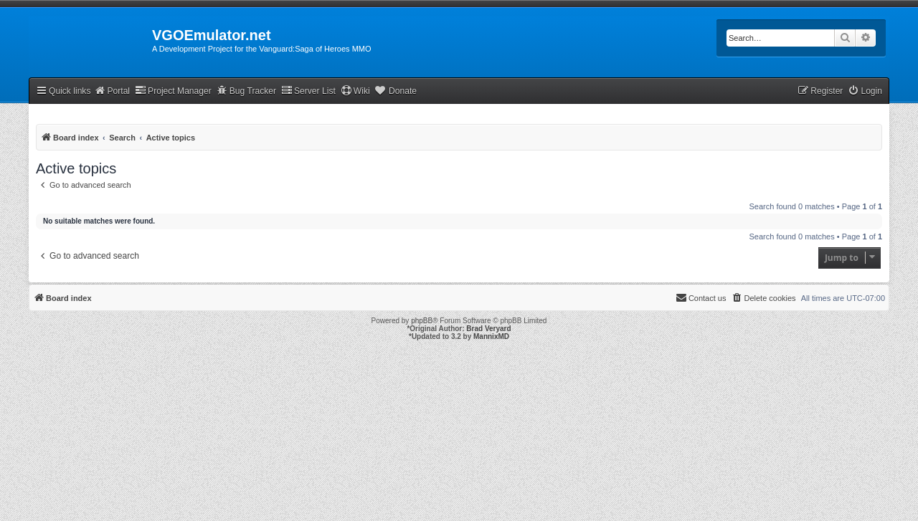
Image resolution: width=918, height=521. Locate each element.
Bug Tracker (246, 90)
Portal (112, 90)
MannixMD (491, 336)
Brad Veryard (488, 329)
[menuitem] (865, 91)
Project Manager (173, 90)
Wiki (355, 90)
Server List (308, 90)
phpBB (421, 321)
